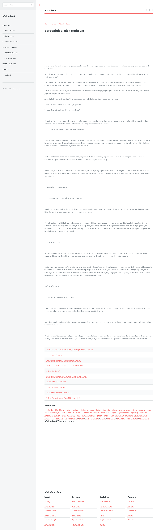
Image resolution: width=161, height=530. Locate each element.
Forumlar (130, 502)
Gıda (104, 410)
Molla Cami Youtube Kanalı (59, 421)
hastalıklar (49, 410)
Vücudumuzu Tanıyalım (90, 413)
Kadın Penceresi (78, 502)
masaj (78, 413)
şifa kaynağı (73, 418)
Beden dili (143, 413)
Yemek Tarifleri (78, 524)
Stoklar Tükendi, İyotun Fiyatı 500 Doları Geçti (63, 398)
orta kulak (129, 415)
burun (106, 415)
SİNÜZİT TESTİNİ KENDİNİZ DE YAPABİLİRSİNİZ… (65, 365)
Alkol (87, 418)
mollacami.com (16, 89)
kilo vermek (111, 418)
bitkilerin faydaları (72, 410)
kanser (92, 410)
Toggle (40, 4)
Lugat (102, 515)
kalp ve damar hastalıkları (121, 410)
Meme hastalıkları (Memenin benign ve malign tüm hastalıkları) (69, 349)
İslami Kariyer (50, 524)
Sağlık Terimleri (105, 520)
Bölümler (130, 506)
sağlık (112, 415)
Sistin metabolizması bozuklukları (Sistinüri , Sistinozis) (66, 376)
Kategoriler (131, 511)
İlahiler (102, 524)
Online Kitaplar (50, 515)
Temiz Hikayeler (78, 511)
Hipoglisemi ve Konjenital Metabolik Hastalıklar (63, 360)
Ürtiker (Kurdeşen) (53, 371)
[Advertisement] (74, 50)
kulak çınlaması (132, 418)
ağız (78, 415)
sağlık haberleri (123, 413)
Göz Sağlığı (71, 415)
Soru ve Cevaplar (51, 520)
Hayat (47, 24)
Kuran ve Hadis (50, 511)
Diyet (63, 413)
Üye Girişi (131, 520)
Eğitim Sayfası (77, 520)
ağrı (66, 418)
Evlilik (64, 415)
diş (53, 418)
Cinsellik (47, 418)
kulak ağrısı (119, 415)
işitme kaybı (54, 413)
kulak (108, 413)
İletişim (69, 24)
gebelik (99, 415)
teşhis (114, 413)
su (73, 413)
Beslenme (84, 410)
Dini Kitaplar (8, 36)
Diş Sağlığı (134, 413)
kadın (149, 410)
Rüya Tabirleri (105, 502)
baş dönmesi (144, 418)
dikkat (81, 418)
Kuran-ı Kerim (50, 506)
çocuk (47, 413)
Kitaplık (61, 24)
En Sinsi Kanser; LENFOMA (56, 382)
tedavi (98, 410)
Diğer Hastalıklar (140, 415)
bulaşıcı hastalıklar (88, 415)
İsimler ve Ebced (106, 506)
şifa (108, 410)
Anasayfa (48, 502)
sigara (134, 410)
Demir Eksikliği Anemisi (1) (55, 387)
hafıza (69, 413)
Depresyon (49, 415)
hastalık (57, 415)
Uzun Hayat (76, 506)
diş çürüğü (121, 418)
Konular (54, 24)
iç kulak (103, 418)
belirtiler (142, 410)
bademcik (59, 418)
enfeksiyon (95, 418)
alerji (103, 413)
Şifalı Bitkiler (59, 410)
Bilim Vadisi (76, 515)
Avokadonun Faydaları (54, 355)
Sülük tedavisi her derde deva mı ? (59, 392)
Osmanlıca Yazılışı (106, 511)
